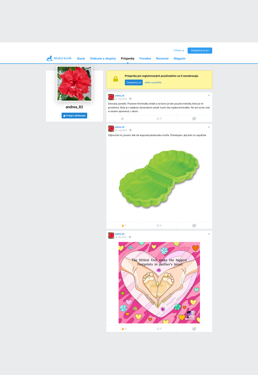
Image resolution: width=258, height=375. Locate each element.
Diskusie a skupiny (103, 58)
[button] (130, 98)
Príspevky (128, 58)
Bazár (81, 58)
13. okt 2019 (120, 237)
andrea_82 (120, 96)
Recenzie (162, 58)
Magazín (179, 58)
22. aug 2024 (121, 99)
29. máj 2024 (121, 130)
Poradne (145, 58)
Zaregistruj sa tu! (200, 50)
